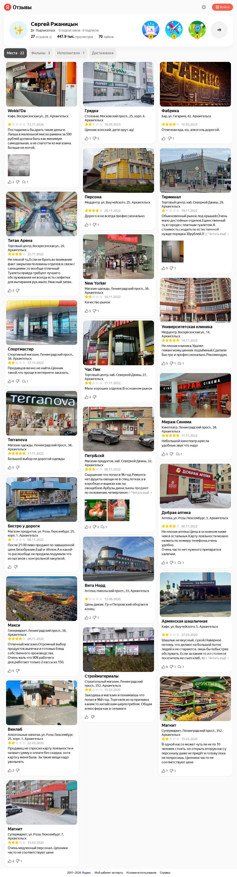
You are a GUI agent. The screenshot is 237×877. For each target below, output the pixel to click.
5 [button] (11, 467)
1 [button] (25, 182)
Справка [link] (165, 872)
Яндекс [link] (86, 872)
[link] (18, 7)
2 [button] (11, 182)
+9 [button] (219, 30)
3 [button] (11, 290)
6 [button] (11, 381)
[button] (204, 7)
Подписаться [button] (43, 30)
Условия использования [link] (141, 872)
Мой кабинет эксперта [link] (109, 872)
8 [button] (165, 667)
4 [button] (11, 861)
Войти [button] (222, 7)
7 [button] (165, 771)
